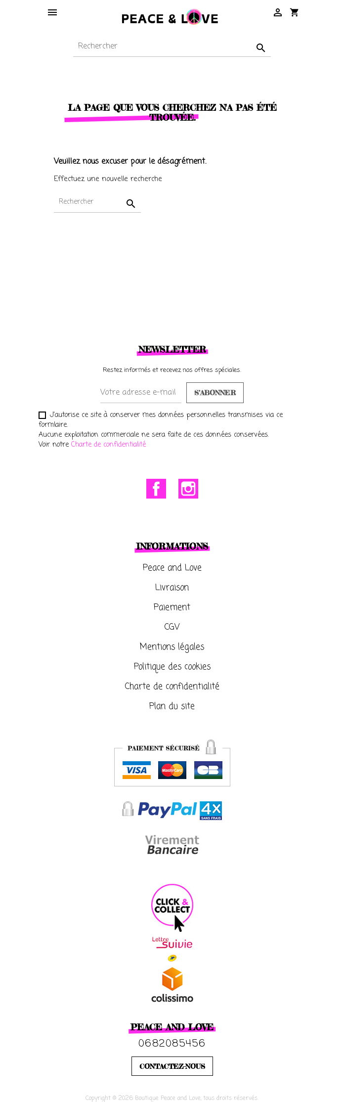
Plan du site (172, 706)
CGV (172, 627)
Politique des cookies (172, 667)
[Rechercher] (172, 47)
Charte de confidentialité (108, 445)
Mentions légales (172, 647)
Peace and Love (172, 568)
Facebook (156, 489)
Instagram (188, 489)
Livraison (172, 588)
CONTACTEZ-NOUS (172, 1066)
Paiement (172, 607)
